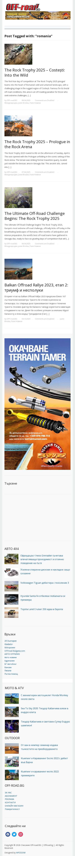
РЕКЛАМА (9, 799)
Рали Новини (35, 103)
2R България (10, 640)
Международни (10, 103)
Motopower (9, 647)
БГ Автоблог (10, 664)
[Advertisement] (25, 517)
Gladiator (8, 644)
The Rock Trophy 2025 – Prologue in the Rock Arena (37, 144)
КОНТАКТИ (10, 802)
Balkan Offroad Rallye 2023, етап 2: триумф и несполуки (36, 287)
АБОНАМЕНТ (11, 796)
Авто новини (10, 657)
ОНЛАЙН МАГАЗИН (14, 805)
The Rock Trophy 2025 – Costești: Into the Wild (34, 72)
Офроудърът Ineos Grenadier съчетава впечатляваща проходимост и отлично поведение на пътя (42, 559)
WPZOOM (20, 852)
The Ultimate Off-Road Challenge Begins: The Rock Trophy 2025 (34, 216)
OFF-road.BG (12, 100)
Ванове (8, 667)
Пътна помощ (11, 674)
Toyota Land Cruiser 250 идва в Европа (41, 609)
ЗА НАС (8, 792)
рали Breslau (23, 103)
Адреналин (9, 660)
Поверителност (12, 809)
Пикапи (7, 670)
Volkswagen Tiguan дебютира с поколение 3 (44, 582)
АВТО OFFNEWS (12, 654)
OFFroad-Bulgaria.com (14, 651)
